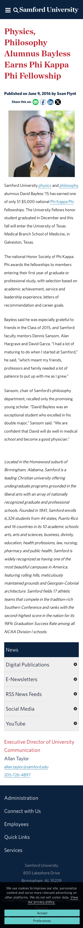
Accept (42, 913)
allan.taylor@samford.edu (26, 766)
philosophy (69, 185)
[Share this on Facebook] (43, 102)
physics (45, 185)
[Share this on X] (58, 102)
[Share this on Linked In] (50, 102)
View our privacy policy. (53, 899)
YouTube (15, 723)
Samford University (41, 865)
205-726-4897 (17, 774)
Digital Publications (27, 664)
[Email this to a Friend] (36, 102)
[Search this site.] (16, 10)
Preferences (42, 920)
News (12, 649)
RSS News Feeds (24, 694)
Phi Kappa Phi (62, 201)
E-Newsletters (21, 679)
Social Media (20, 708)
